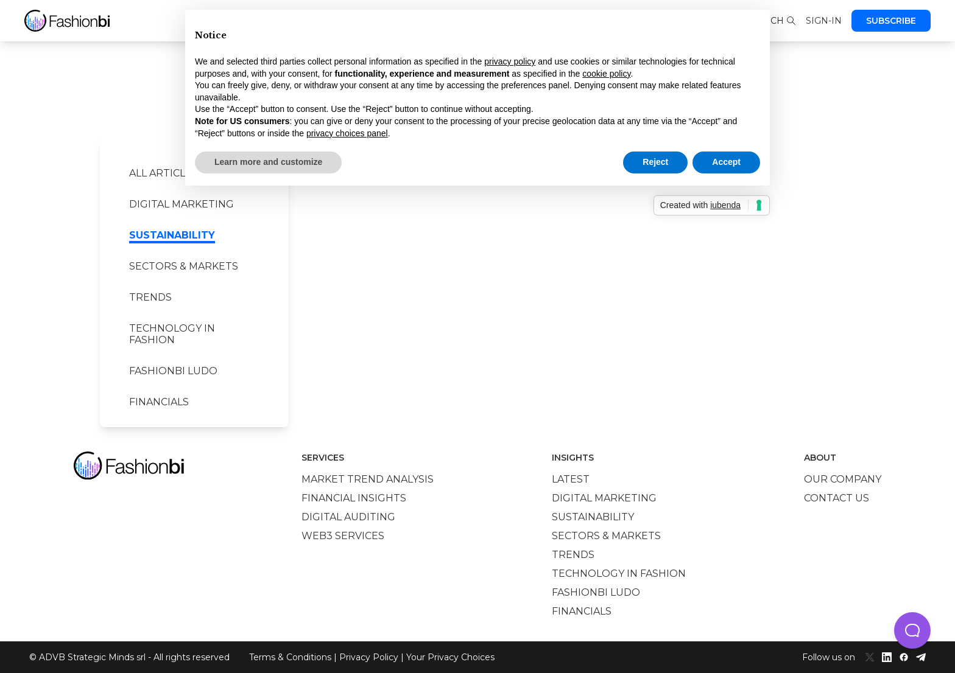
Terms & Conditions (290, 657)
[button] (912, 630)
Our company (842, 479)
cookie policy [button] (606, 73)
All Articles (163, 173)
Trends (150, 297)
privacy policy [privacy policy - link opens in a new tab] (509, 61)
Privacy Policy (368, 657)
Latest (571, 479)
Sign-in (824, 20)
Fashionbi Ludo (173, 371)
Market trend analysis (367, 479)
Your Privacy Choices (450, 657)
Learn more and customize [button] (268, 162)
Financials (159, 402)
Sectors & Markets (183, 266)
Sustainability (172, 235)
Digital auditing (348, 517)
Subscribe (891, 20)
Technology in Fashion (172, 334)
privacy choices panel (347, 133)
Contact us (836, 498)
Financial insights (353, 498)
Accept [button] (726, 162)
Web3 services (342, 536)
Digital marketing (181, 204)
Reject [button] (655, 162)
